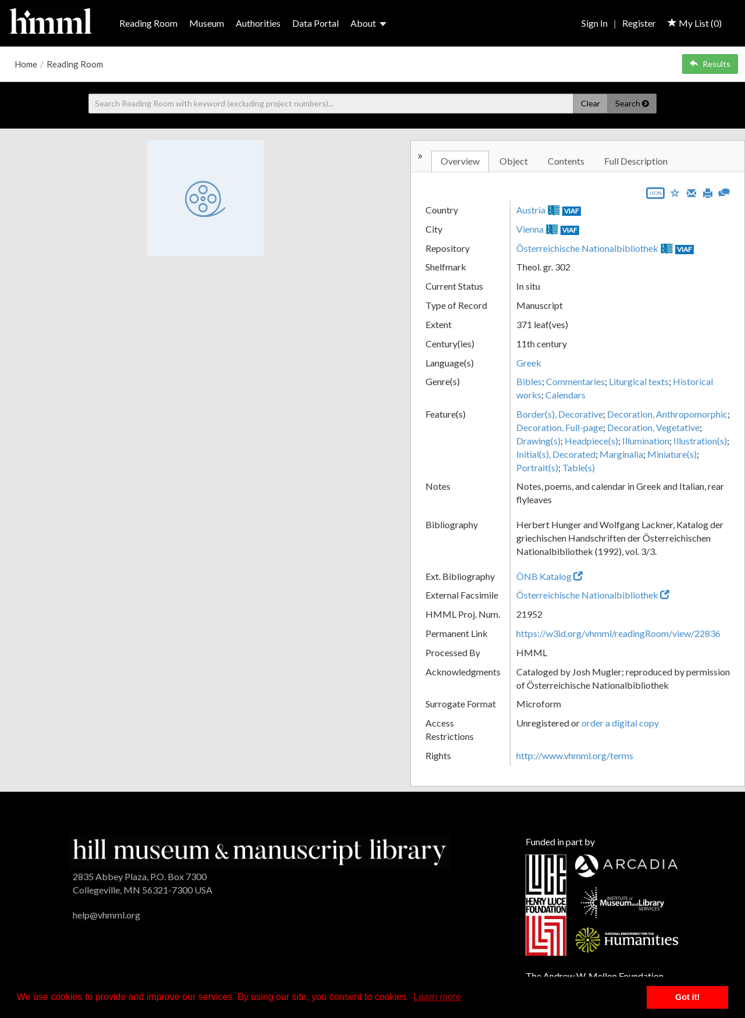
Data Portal (315, 23)
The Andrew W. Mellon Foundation (595, 975)
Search (632, 103)
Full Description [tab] (636, 160)
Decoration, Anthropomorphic (667, 413)
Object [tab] (513, 160)
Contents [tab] (566, 160)
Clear (590, 103)
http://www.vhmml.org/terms (574, 755)
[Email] (691, 192)
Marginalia (621, 454)
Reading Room (148, 23)
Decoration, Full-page (559, 427)
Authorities (258, 23)
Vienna (530, 228)
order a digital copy (620, 722)
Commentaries (575, 381)
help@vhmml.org (106, 914)
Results (710, 64)
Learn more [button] (437, 997)
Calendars (565, 394)
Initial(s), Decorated (555, 454)
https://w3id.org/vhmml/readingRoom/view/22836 (618, 633)
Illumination (645, 440)
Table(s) (578, 467)
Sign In (594, 23)
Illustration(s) (700, 440)
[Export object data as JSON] (655, 196)
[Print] (707, 192)
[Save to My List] (675, 192)
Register (639, 23)
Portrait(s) (537, 467)
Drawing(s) (538, 440)
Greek (528, 362)
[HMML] (259, 850)
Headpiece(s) (591, 440)
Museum (206, 23)
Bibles (529, 381)
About (368, 23)
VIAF (571, 211)
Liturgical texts (639, 381)
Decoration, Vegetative (653, 427)
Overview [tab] (460, 160)
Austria (530, 209)
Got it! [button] (687, 997)
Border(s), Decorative (559, 413)
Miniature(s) (672, 454)
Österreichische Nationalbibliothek (587, 248)
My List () (695, 23)
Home (26, 64)
